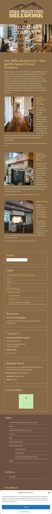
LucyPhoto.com (11, 321)
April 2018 (12, 477)
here (13, 353)
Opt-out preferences (25, 511)
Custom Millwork (14, 296)
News (8, 285)
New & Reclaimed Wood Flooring (19, 302)
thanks (11, 461)
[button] (49, 493)
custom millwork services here (29, 194)
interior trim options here (27, 241)
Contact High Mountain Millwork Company (20, 275)
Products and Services (13, 292)
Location (9, 282)
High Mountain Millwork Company (20, 430)
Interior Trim (13, 299)
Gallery (8, 278)
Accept (26, 507)
